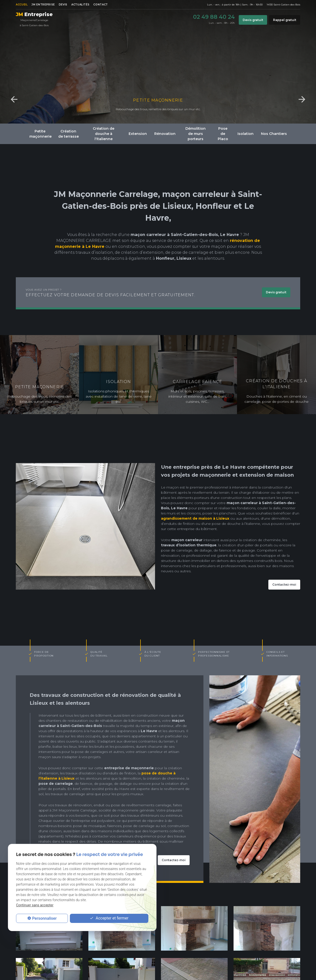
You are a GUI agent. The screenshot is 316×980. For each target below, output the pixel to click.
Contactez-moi (284, 584)
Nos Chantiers (274, 133)
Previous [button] (14, 99)
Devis (63, 4)
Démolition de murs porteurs (195, 133)
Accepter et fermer (109, 918)
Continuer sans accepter (34, 905)
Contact (100, 4)
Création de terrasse (68, 134)
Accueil (22, 4)
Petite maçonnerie (158, 100)
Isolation (245, 133)
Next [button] (302, 99)
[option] (158, 62)
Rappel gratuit (284, 20)
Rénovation (165, 133)
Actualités (80, 4)
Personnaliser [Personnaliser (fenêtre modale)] (44, 918)
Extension (138, 133)
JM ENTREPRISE (43, 4)
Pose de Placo (223, 133)
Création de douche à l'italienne (103, 133)
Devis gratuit (253, 20)
